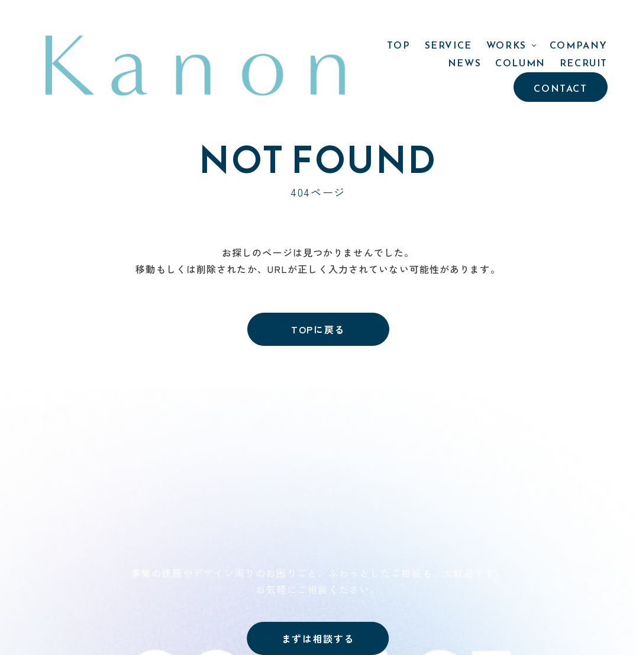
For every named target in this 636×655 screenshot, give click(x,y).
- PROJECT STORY (387, 484)
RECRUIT (584, 21)
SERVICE (274, 21)
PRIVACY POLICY (520, 485)
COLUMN (520, 21)
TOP (225, 21)
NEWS (464, 21)
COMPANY (405, 21)
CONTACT (560, 46)
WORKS (332, 21)
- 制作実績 (367, 468)
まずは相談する (318, 638)
